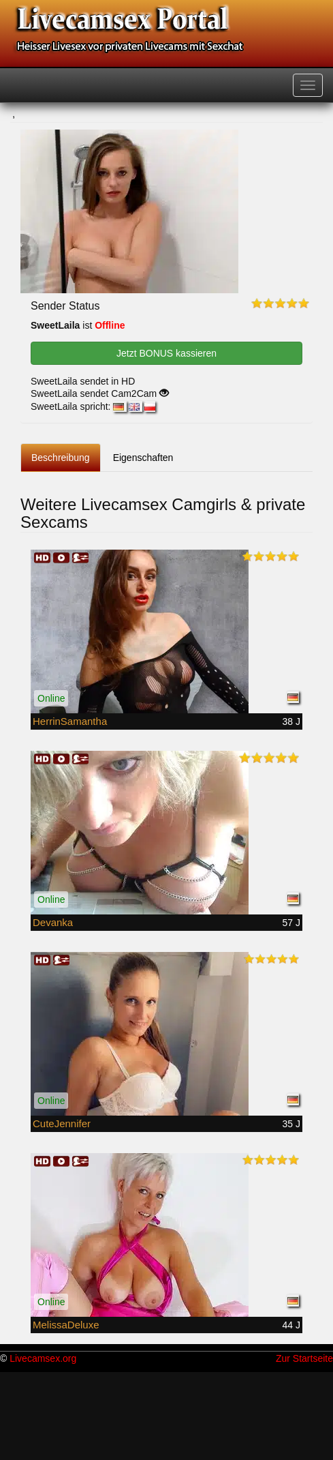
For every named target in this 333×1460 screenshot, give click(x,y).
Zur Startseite (304, 1358)
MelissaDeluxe (66, 1324)
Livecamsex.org (43, 1358)
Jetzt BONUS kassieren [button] (166, 353)
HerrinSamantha (70, 721)
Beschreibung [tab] (60, 457)
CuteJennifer (62, 1123)
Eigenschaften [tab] (143, 457)
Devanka (53, 922)
